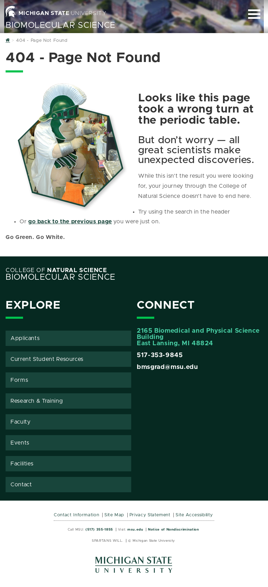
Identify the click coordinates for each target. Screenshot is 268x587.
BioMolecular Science (61, 25)
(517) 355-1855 (99, 529)
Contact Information (76, 515)
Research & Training (36, 401)
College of (56, 270)
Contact (21, 484)
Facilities (21, 463)
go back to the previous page (70, 221)
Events (19, 443)
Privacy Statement (150, 515)
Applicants (24, 338)
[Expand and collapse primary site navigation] (254, 14)
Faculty (20, 422)
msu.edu (135, 529)
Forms (19, 380)
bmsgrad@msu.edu (167, 367)
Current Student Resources (46, 359)
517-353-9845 (160, 355)
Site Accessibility (194, 515)
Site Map (114, 515)
